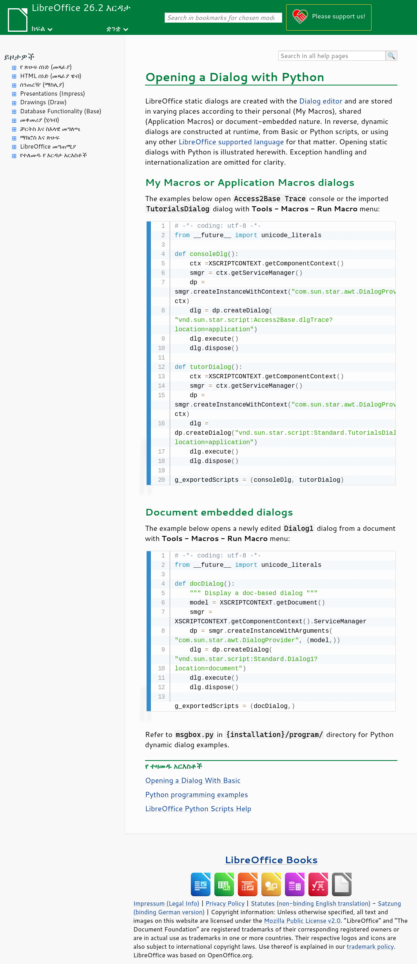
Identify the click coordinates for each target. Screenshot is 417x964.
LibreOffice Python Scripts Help (198, 797)
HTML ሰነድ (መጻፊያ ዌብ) (51, 76)
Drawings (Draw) (43, 102)
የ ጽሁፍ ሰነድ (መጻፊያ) (46, 67)
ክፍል (38, 28)
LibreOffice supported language (231, 141)
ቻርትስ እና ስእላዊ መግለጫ (50, 129)
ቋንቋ (113, 28)
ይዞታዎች (19, 57)
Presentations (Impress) (52, 93)
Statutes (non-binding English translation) (310, 892)
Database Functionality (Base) (61, 111)
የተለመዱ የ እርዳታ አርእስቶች (53, 155)
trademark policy (370, 935)
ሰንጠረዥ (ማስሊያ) (42, 84)
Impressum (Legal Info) (166, 892)
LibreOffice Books (271, 848)
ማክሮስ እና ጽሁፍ (40, 137)
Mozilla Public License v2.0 (302, 909)
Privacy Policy (225, 892)
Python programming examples (196, 783)
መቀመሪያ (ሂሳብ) (39, 120)
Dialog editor (321, 101)
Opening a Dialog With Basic (193, 769)
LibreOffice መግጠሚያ (48, 146)
